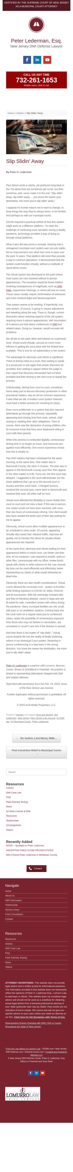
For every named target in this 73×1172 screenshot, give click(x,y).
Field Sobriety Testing (17, 802)
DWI (54, 324)
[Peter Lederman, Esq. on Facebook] (27, 60)
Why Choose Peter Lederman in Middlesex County (31, 855)
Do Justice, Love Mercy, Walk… (36, 738)
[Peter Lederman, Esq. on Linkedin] (37, 60)
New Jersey (23, 718)
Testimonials (12, 820)
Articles (20, 714)
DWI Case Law (13, 792)
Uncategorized (13, 825)
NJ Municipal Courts (21, 721)
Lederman (11, 718)
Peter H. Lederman (16, 665)
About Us (9, 895)
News (9, 806)
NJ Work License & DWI (18, 811)
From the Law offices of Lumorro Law (23, 1049)
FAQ (8, 797)
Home (8, 891)
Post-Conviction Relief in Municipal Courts (36, 752)
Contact (9, 919)
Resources (11, 815)
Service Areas (12, 909)
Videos (9, 830)
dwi (56, 714)
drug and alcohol (44, 714)
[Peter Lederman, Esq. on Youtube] (47, 60)
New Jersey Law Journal (43, 718)
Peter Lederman (40, 721)
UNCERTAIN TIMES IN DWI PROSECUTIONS (29, 850)
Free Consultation (14, 914)
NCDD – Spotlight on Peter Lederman (25, 845)
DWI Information (13, 900)
